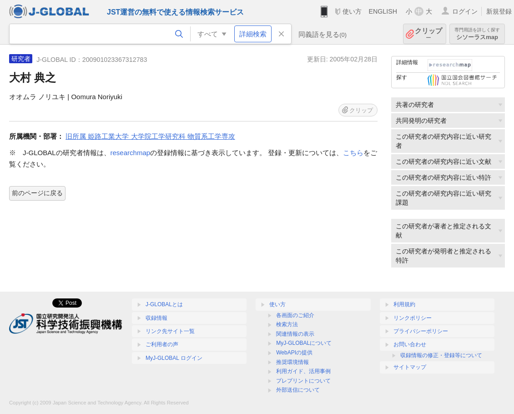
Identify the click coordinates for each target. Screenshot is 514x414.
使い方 (352, 11)
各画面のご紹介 (295, 315)
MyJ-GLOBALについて (304, 343)
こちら (353, 153)
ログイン (465, 11)
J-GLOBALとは (164, 304)
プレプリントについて (303, 381)
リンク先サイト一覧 (170, 331)
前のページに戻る (37, 193)
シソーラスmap (477, 33)
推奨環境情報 (292, 362)
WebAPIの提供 (294, 352)
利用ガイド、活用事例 (303, 371)
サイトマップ (409, 367)
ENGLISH (382, 11)
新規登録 (499, 11)
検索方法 (287, 324)
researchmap (131, 153)
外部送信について (298, 390)
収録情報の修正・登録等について (441, 355)
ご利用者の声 (162, 344)
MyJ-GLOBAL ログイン (174, 358)
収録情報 (156, 318)
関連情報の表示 (295, 334)
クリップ (428, 34)
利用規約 (404, 304)
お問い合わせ (409, 344)
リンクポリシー (412, 318)
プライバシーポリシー (420, 331)
